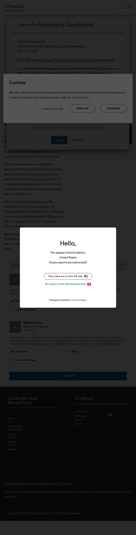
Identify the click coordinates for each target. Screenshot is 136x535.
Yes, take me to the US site (68, 276)
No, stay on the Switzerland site (68, 284)
